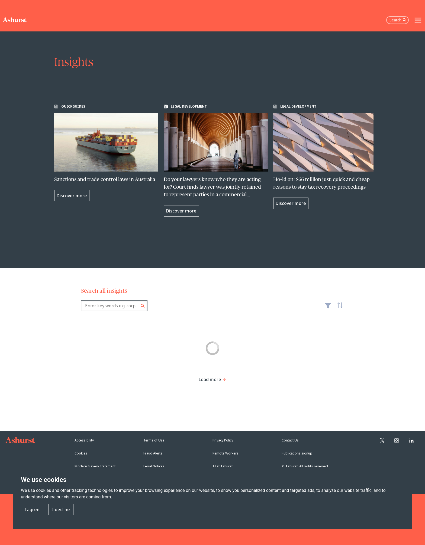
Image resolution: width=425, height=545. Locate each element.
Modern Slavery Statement (95, 466)
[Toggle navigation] (418, 20)
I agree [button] (32, 509)
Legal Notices (154, 466)
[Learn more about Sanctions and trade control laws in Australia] (106, 152)
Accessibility (84, 440)
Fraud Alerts (152, 453)
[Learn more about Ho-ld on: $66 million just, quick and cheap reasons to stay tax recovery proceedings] (325, 156)
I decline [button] (61, 509)
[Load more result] (210, 379)
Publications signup (297, 453)
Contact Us (290, 440)
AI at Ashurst (222, 466)
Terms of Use (154, 440)
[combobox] (114, 305)
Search (142, 305)
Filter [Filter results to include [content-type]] (328, 307)
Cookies (81, 453)
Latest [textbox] (338, 308)
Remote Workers (225, 453)
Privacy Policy (222, 440)
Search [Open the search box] (397, 19)
